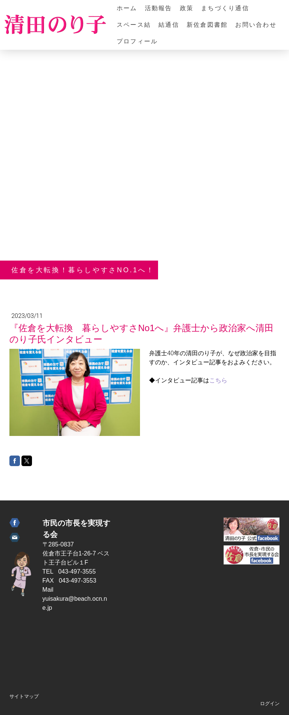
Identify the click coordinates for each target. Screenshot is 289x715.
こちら (218, 380)
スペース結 (134, 24)
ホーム (127, 8)
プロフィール (137, 41)
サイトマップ (24, 696)
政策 (186, 8)
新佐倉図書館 (207, 24)
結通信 (168, 24)
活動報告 (158, 8)
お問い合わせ (255, 24)
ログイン (270, 703)
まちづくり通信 (225, 8)
